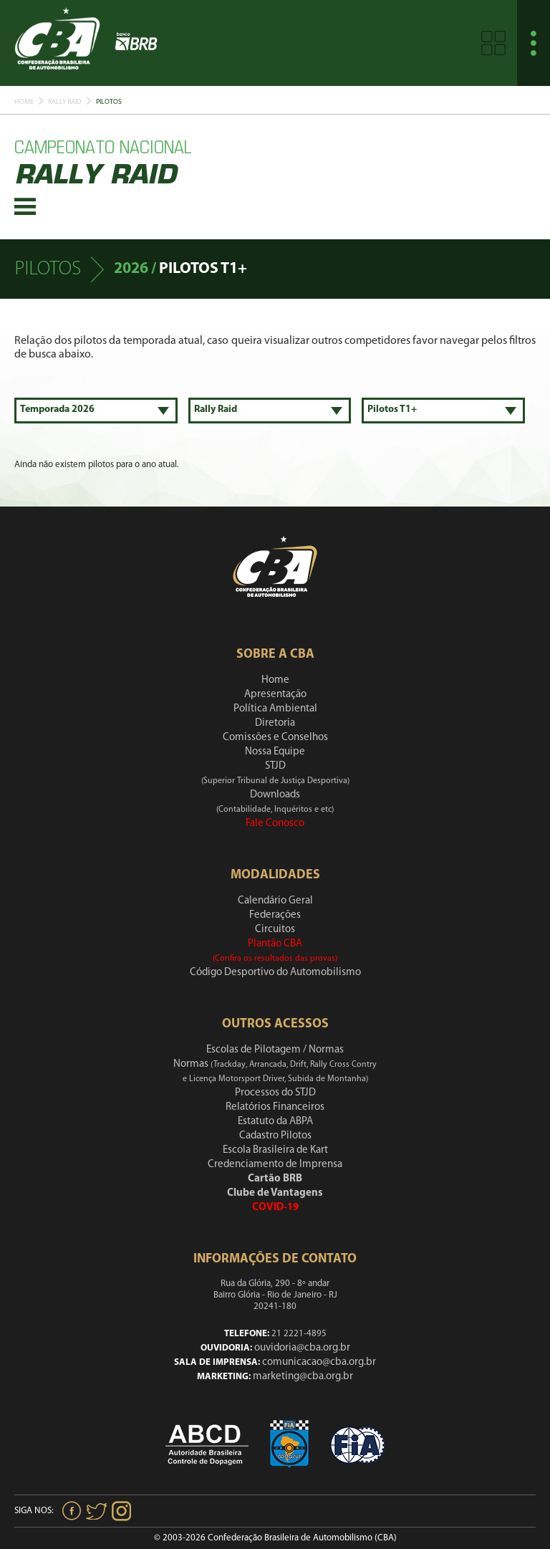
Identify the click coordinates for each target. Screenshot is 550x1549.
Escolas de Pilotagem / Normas (275, 1050)
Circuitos (275, 929)
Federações (275, 915)
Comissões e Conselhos (275, 737)
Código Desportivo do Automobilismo (275, 972)
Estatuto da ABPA (275, 1121)
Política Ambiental (275, 709)
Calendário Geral (275, 901)
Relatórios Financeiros (275, 1107)
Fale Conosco (275, 823)
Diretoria (275, 723)
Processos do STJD (275, 1093)
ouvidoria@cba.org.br (302, 1348)
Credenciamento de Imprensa (275, 1164)
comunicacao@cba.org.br (319, 1362)
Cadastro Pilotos (275, 1136)
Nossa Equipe (275, 752)
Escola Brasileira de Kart (275, 1150)
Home (24, 102)
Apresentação (275, 694)
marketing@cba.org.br (303, 1376)
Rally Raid (65, 102)
